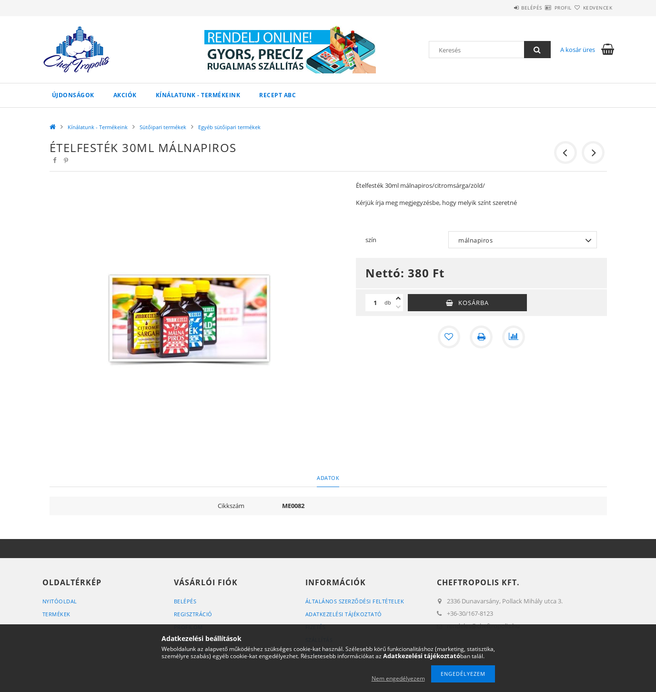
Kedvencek (592, 7)
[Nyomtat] (481, 337)
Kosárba (473, 302)
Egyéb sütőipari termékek (229, 127)
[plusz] (398, 298)
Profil (546, 7)
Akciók (125, 95)
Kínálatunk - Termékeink (198, 95)
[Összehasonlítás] (513, 337)
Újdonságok (73, 95)
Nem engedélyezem (398, 678)
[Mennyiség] (374, 302)
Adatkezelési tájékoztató (343, 614)
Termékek (56, 614)
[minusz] (398, 307)
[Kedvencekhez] (448, 337)
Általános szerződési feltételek (354, 601)
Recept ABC (277, 95)
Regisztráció (193, 614)
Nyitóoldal (59, 601)
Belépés (504, 7)
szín (370, 239)
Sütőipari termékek (163, 127)
